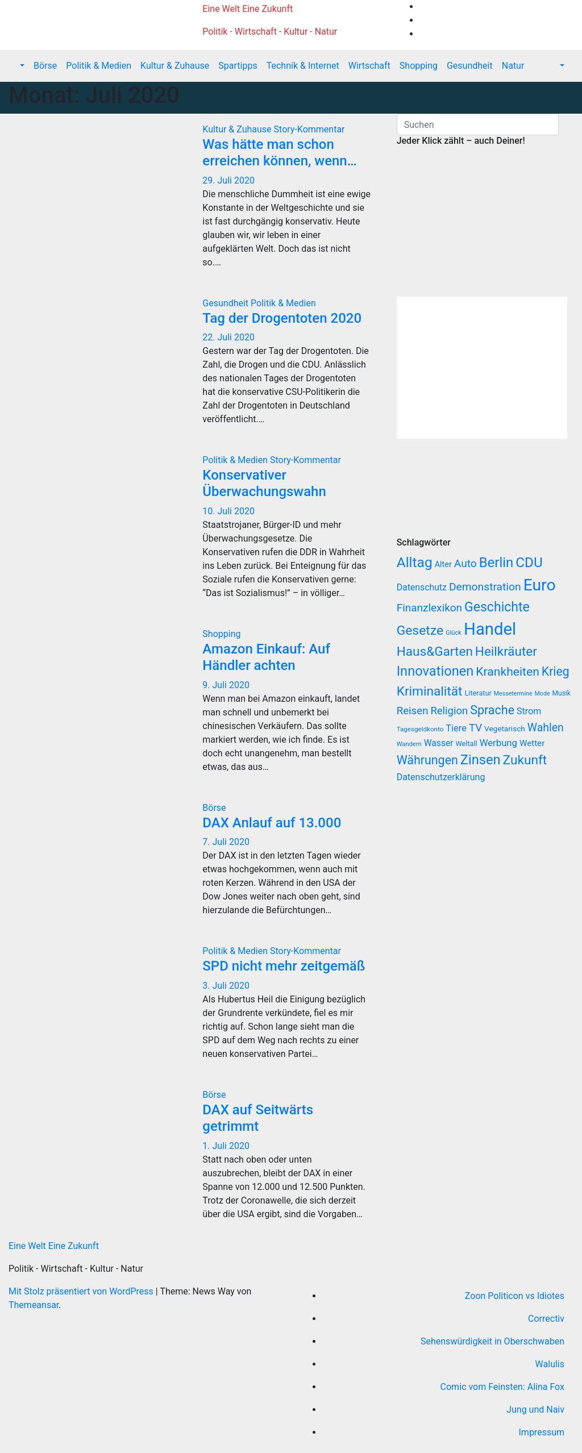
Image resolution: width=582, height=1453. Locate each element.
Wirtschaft (369, 65)
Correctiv (546, 1318)
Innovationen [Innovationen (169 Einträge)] (435, 671)
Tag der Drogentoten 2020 (281, 318)
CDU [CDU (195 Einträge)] (529, 563)
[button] (21, 65)
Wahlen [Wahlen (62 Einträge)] (545, 727)
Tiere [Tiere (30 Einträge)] (456, 728)
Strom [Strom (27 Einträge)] (529, 711)
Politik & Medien (98, 65)
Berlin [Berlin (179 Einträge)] (496, 563)
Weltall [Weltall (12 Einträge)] (466, 743)
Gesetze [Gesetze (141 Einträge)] (420, 630)
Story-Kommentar (309, 129)
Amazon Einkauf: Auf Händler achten (266, 657)
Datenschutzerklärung (442, 777)
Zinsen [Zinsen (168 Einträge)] (480, 760)
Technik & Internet (303, 65)
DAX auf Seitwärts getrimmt (257, 1118)
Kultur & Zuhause (174, 65)
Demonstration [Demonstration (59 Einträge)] (485, 586)
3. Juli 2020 (226, 985)
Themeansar (34, 1305)
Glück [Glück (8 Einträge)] (454, 632)
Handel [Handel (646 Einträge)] (490, 629)
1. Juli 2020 (226, 1145)
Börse (45, 65)
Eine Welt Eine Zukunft (247, 8)
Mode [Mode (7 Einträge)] (542, 693)
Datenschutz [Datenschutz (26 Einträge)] (422, 587)
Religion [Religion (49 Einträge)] (449, 711)
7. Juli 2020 (226, 841)
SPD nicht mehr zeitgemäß (283, 966)
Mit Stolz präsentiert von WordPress (82, 1291)
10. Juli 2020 (228, 511)
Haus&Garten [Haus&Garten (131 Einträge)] (435, 651)
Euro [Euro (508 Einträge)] (539, 585)
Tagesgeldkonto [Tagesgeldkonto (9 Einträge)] (420, 729)
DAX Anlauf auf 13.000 (271, 823)
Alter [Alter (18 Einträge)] (443, 564)
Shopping (419, 65)
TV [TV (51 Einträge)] (475, 728)
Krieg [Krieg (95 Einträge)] (555, 671)
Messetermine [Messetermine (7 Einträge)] (513, 693)
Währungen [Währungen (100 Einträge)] (427, 760)
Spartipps (237, 65)
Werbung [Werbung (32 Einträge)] (498, 742)
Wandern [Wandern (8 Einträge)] (409, 744)
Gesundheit (470, 65)
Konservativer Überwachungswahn (264, 483)
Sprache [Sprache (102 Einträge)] (492, 710)
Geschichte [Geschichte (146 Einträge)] (497, 607)
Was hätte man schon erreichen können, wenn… (279, 152)
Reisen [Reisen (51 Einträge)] (413, 711)
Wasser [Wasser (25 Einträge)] (439, 743)
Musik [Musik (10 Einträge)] (561, 693)
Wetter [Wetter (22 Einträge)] (531, 743)
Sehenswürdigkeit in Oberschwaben (492, 1341)
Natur (513, 65)
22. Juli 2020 (228, 337)
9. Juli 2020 (226, 685)
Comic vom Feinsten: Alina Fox (502, 1386)
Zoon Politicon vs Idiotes (514, 1295)
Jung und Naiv (535, 1409)
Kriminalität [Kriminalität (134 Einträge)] (430, 691)
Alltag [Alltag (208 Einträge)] (415, 562)
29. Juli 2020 (228, 180)
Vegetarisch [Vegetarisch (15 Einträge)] (504, 728)
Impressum (542, 1432)
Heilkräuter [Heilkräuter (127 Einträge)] (506, 651)
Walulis (549, 1364)
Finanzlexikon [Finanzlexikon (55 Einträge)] (429, 607)
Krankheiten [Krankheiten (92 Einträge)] (507, 671)
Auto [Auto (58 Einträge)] (465, 563)
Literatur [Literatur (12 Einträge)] (478, 693)
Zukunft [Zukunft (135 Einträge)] (525, 760)
